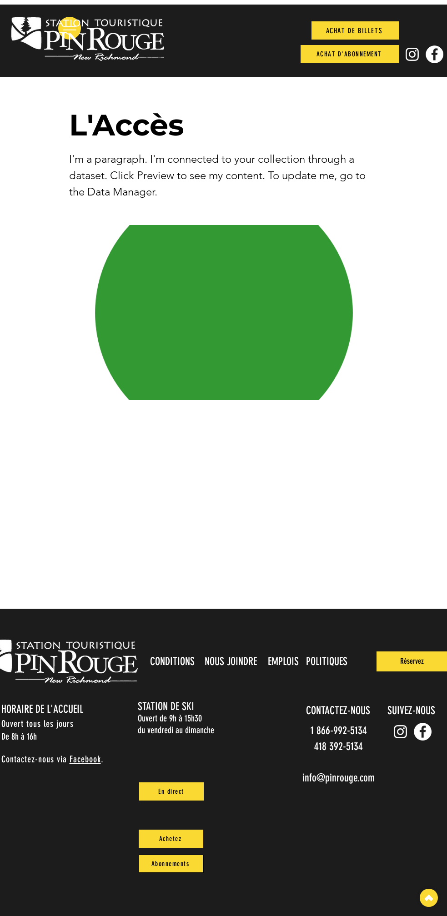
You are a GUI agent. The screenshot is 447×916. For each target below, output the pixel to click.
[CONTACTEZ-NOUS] (339, 710)
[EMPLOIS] (284, 661)
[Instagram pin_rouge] (412, 54)
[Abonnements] (171, 864)
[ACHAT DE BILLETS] (355, 30)
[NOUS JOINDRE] (232, 661)
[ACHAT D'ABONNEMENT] (350, 54)
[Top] (429, 898)
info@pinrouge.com (338, 777)
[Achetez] (171, 839)
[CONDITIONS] (173, 661)
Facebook (85, 759)
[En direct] (171, 791)
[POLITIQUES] (328, 661)
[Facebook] (434, 54)
